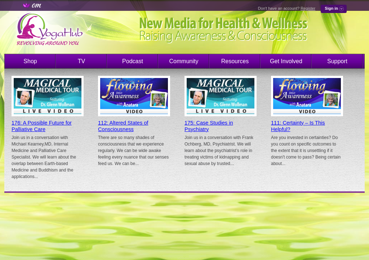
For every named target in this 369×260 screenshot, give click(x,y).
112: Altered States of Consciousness (123, 126)
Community (184, 61)
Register (308, 8)
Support (337, 61)
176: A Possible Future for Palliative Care (42, 126)
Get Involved (286, 61)
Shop (30, 61)
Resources (235, 61)
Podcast (132, 61)
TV (81, 61)
